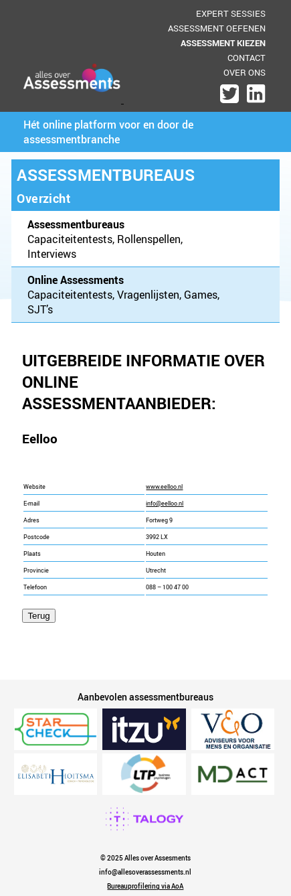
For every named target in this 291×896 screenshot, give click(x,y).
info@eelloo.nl (164, 504)
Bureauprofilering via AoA (145, 886)
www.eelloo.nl (164, 487)
